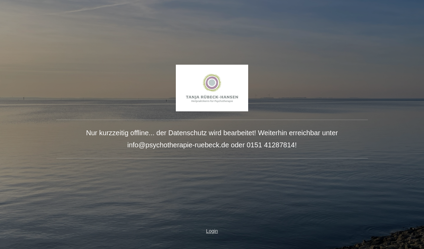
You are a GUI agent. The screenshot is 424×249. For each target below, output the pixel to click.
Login (212, 231)
